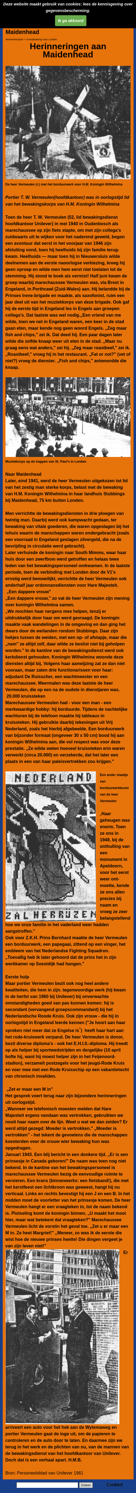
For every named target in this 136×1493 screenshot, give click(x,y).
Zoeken (86, 1485)
